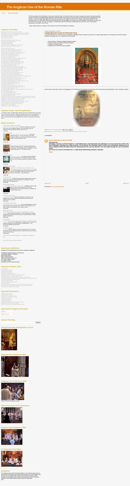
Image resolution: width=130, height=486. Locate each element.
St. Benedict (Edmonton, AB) (8, 95)
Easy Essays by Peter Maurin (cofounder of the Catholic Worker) (16, 285)
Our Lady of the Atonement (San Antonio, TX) (12, 85)
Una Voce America (5, 283)
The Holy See (4, 268)
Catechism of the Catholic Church (9, 297)
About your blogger (13, 13)
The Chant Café (7, 177)
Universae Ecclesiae (6, 300)
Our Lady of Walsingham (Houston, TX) (10, 83)
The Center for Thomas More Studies (10, 286)
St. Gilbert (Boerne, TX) (6, 90)
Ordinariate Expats (8, 210)
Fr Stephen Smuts (7, 228)
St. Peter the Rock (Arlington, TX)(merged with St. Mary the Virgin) (17, 89)
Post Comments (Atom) (58, 186)
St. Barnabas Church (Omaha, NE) (9, 71)
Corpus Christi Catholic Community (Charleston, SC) (13, 78)
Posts (4, 311)
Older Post (126, 183)
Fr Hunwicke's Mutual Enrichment (11, 125)
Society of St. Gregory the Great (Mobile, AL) (12, 49)
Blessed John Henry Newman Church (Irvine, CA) (13, 52)
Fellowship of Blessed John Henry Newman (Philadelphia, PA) (16, 76)
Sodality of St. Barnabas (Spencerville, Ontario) (12, 100)
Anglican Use (50, 131)
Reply (51, 152)
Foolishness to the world (9, 203)
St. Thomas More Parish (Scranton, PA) (10, 77)
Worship (85, 131)
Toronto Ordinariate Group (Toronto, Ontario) (11, 103)
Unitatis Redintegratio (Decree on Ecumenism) (12, 301)
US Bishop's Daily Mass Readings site (10, 279)
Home (3, 13)
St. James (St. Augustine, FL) (8, 56)
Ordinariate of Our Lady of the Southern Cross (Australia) (14, 34)
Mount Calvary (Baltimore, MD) (8, 65)
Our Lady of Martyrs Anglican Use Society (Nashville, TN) (14, 80)
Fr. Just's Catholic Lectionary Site (9, 281)
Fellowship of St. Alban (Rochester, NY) (10, 73)
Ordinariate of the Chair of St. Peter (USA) (11, 31)
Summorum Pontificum (6, 299)
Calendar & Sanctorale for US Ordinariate (11, 40)
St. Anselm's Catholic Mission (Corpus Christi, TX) (13, 86)
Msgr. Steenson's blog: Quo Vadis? (9, 35)
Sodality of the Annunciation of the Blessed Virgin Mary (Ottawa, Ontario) (18, 97)
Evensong (63, 131)
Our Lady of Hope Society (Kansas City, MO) (11, 68)
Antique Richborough (8, 184)
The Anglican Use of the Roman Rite (34, 7)
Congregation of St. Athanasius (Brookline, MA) (12, 61)
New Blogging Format (8, 197)
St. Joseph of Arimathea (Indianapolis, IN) (11, 59)
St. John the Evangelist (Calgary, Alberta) (11, 94)
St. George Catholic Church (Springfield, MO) (12, 70)
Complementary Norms (6, 271)
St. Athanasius (80, 131)
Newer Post (48, 183)
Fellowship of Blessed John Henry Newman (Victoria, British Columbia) (18, 96)
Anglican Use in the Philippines (8, 104)
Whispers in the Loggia (9, 166)
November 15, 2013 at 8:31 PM (63, 140)
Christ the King (57, 131)
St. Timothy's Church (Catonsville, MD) (10, 64)
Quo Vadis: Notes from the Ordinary (12, 240)
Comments (5, 314)
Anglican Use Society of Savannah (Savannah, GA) (13, 58)
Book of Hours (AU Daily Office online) (10, 46)
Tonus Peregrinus (7, 133)
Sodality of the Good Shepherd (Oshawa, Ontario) (13, 98)
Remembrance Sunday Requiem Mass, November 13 (22, 145)
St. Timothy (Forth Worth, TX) (8, 92)
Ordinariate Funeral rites (7, 43)
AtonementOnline (7, 155)
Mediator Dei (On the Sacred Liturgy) (10, 303)
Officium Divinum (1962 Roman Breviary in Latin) (13, 274)
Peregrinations (7, 144)
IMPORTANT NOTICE (15, 156)
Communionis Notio (6, 298)
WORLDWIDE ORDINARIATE (17, 185)
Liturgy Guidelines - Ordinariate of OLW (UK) (11, 45)
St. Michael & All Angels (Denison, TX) (10, 82)
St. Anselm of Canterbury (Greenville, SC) (11, 79)
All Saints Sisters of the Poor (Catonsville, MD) (12, 62)
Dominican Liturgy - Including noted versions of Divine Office (15, 277)
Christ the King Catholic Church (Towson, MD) (12, 66)
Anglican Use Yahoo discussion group (10, 105)
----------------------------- (6, 47)
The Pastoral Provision (6, 36)
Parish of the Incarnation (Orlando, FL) (10, 55)
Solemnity (74, 131)
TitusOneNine (6, 219)
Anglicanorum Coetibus (6, 270)
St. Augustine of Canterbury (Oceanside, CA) (12, 53)
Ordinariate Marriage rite (7, 42)
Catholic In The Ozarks (9, 195)
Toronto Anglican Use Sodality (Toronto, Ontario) (12, 102)
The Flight (5, 229)
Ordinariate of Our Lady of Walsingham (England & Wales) (15, 33)
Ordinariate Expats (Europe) (8, 48)
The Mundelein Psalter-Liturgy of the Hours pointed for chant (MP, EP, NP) (19, 278)
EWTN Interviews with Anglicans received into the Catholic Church (17, 284)
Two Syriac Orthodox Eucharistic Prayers (19, 134)
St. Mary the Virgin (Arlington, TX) (9, 88)
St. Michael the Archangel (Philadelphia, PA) (11, 74)
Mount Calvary (69, 131)
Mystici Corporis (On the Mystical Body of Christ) (12, 304)
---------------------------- (6, 39)
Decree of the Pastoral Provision (9, 295)
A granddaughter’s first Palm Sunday (11, 204)
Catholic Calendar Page (7, 280)
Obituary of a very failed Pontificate (11, 126)
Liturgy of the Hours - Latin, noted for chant (11, 276)
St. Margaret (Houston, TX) (7, 84)
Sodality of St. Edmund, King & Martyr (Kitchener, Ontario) (15, 101)
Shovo (51, 140)
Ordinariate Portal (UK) (6, 272)
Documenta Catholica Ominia (8, 273)
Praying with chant (7, 178)
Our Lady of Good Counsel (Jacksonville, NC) (12, 72)
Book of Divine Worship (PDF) (8, 41)
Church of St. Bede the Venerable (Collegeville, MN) (13, 67)
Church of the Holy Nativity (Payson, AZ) (10, 50)
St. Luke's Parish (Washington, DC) (9, 54)
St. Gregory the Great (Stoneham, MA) (10, 60)
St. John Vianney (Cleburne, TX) (9, 91)
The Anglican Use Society (7, 37)
